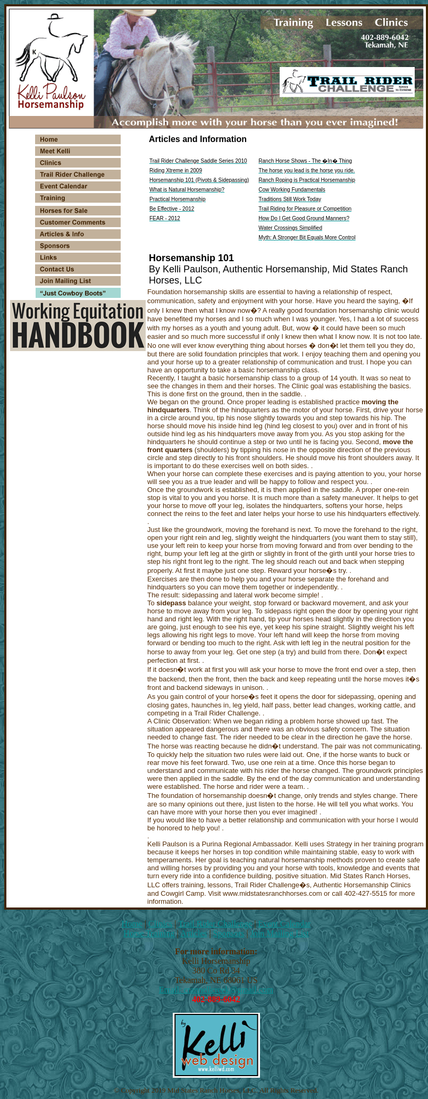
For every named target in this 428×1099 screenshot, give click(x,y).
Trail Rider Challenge (215, 923)
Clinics (160, 923)
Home (132, 923)
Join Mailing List (279, 933)
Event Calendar (284, 923)
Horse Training (148, 933)
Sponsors (229, 933)
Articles (193, 933)
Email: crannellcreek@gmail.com (216, 989)
